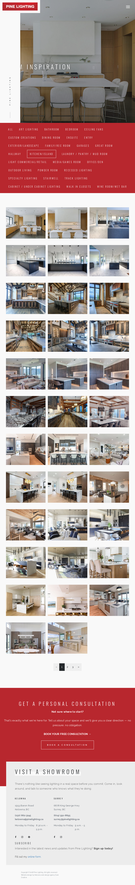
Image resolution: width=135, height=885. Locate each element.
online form (34, 856)
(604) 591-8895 (62, 815)
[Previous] (56, 667)
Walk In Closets (78, 186)
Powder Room (48, 170)
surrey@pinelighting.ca (67, 819)
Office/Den (95, 162)
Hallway (14, 154)
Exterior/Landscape (23, 145)
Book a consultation (67, 745)
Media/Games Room (67, 162)
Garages (83, 145)
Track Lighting (76, 178)
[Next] (79, 667)
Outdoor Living (20, 170)
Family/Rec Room (58, 145)
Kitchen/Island (41, 154)
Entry (88, 137)
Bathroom (51, 129)
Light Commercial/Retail (27, 162)
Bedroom (72, 129)
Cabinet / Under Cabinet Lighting (34, 186)
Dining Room (51, 137)
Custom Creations (22, 137)
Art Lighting (28, 129)
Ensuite (72, 137)
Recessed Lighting (78, 170)
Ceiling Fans (93, 129)
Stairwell (51, 178)
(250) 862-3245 (23, 815)
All (10, 129)
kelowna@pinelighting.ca (29, 819)
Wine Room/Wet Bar (112, 186)
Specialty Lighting (22, 178)
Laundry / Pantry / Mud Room (85, 154)
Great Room (104, 145)
